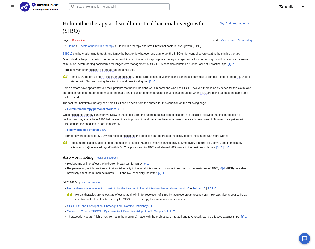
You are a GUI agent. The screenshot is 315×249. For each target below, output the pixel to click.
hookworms (103, 64)
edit (99, 157)
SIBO (66, 53)
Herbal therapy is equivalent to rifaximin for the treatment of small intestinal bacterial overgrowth (126, 188)
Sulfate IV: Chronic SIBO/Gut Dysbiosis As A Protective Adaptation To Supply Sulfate (119, 211)
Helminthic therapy (129, 46)
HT (238, 76)
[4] (224, 147)
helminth (94, 69)
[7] (159, 173)
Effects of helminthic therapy (96, 46)
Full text (197, 188)
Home (71, 46)
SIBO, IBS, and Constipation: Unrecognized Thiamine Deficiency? (108, 206)
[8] (242, 216)
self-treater (107, 69)
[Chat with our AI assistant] (304, 238)
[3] (217, 147)
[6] (221, 168)
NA (103, 76)
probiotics (162, 216)
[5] (145, 163)
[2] (150, 81)
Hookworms (74, 163)
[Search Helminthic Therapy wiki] (119, 6)
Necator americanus (119, 76)
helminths (135, 88)
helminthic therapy (228, 53)
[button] (12, 6)
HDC (203, 92)
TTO (118, 173)
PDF (210, 188)
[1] (229, 64)
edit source (110, 157)
